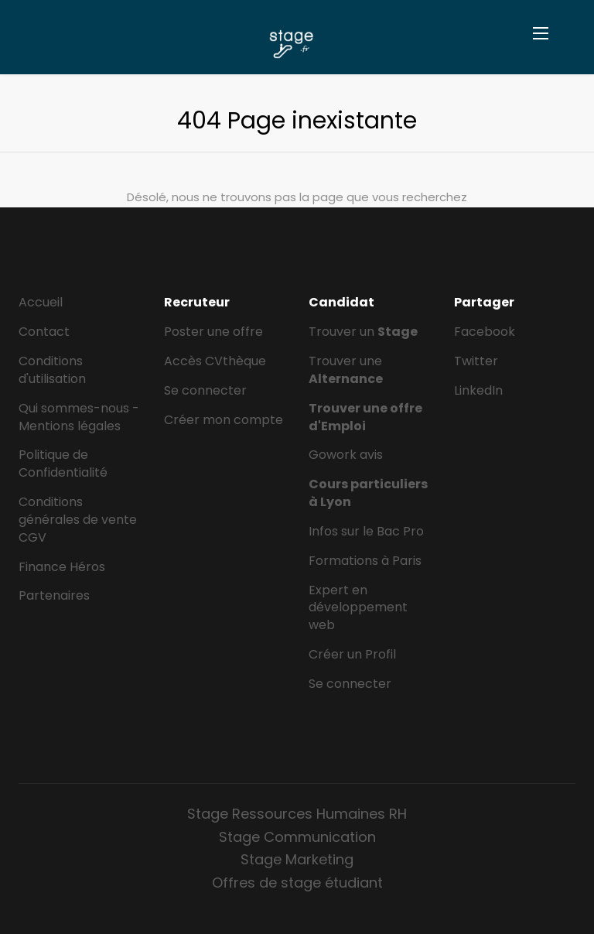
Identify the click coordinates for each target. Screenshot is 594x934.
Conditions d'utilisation (52, 370)
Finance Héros (62, 567)
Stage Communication (297, 837)
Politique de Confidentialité (63, 463)
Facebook (484, 331)
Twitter (476, 361)
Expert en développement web (358, 608)
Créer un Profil (352, 654)
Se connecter (205, 390)
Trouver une (346, 370)
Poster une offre (213, 331)
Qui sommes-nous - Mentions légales (79, 417)
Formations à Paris (365, 561)
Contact (44, 331)
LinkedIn (478, 390)
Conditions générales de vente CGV (78, 519)
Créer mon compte (223, 420)
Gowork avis (346, 455)
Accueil (41, 302)
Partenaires (54, 595)
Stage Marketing (297, 859)
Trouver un (363, 331)
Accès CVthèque (215, 361)
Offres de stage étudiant (297, 882)
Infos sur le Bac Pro (366, 531)
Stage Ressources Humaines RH (297, 813)
